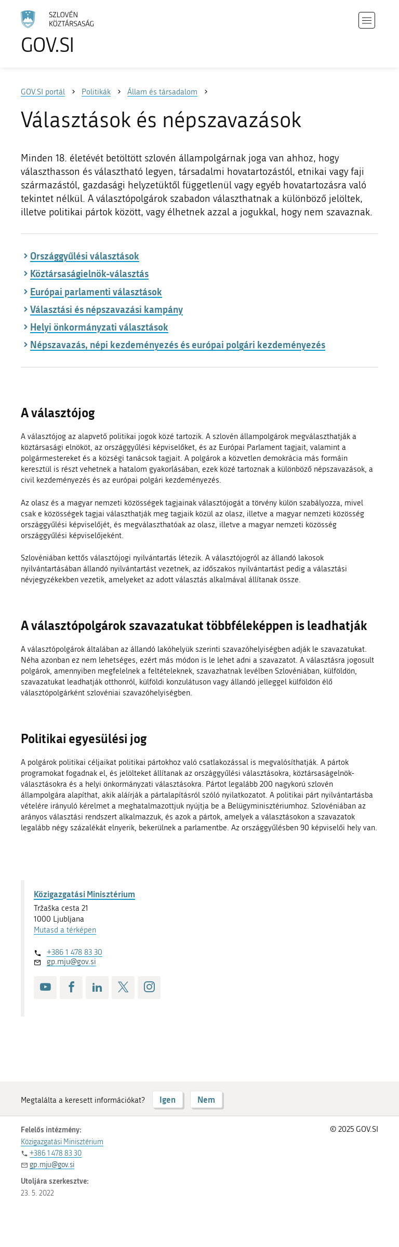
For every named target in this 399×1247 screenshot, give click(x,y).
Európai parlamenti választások (96, 291)
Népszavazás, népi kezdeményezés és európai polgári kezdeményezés (177, 344)
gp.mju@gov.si (71, 961)
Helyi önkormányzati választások (99, 327)
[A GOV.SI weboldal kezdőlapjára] (73, 32)
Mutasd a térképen (65, 930)
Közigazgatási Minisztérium (84, 894)
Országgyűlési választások (84, 256)
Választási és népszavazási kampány (106, 309)
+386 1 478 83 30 (74, 952)
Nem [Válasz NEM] (206, 1099)
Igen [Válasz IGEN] (167, 1099)
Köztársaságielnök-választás (89, 273)
